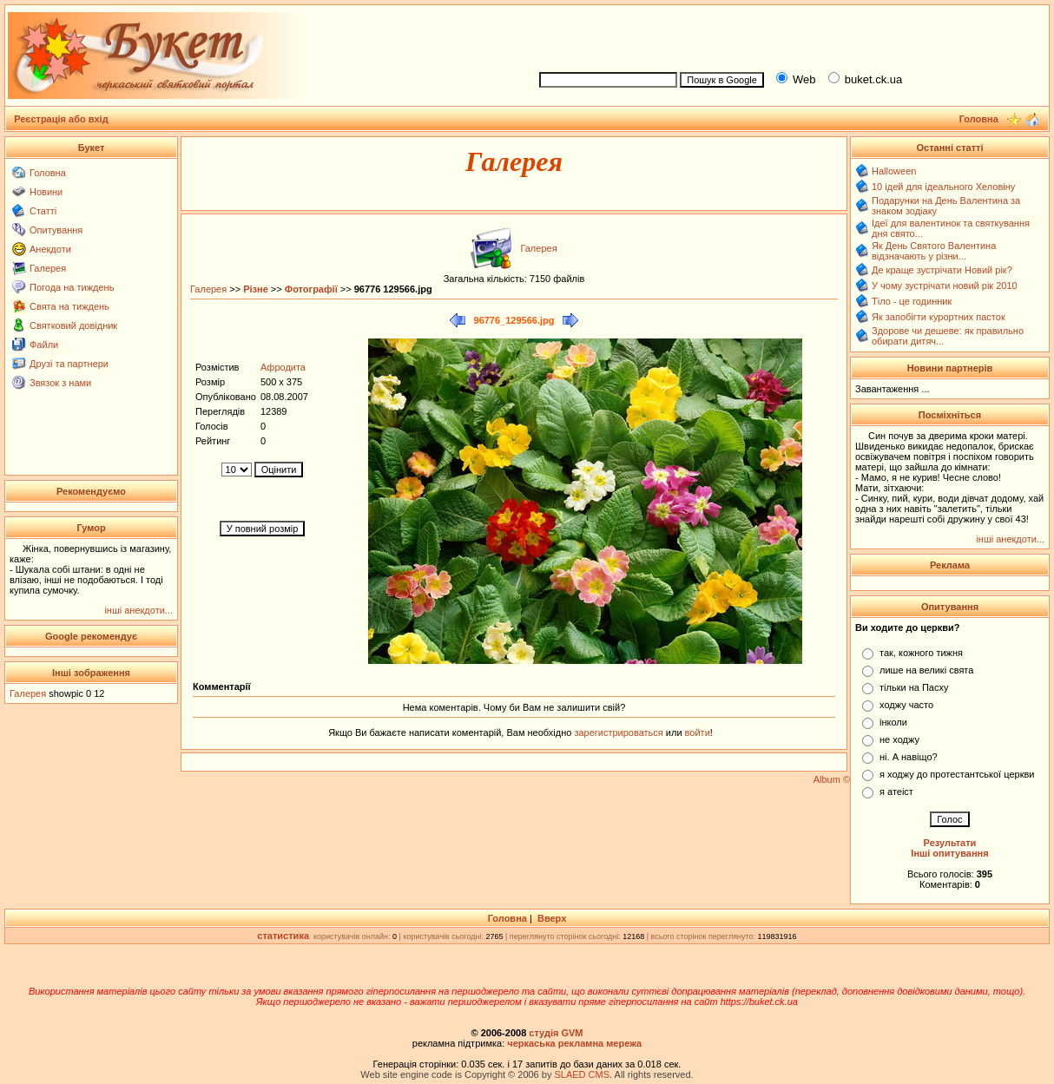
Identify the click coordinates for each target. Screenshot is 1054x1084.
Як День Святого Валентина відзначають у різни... (934, 250)
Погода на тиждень (72, 287)
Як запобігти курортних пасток (938, 317)
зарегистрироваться (619, 732)
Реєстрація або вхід (61, 119)
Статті (43, 211)
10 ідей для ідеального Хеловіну (943, 186)
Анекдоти (50, 249)
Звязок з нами (60, 383)
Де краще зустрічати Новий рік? (942, 270)
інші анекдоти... (138, 610)
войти (696, 732)
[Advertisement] (786, 36)
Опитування (56, 230)
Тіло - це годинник (912, 301)
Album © (832, 779)
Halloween (894, 171)
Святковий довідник (73, 325)
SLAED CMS (581, 1074)
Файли (44, 344)
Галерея (48, 268)
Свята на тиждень (69, 306)
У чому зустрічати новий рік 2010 (945, 285)
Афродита (283, 367)
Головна (48, 173)
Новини (46, 192)
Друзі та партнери (69, 363)
